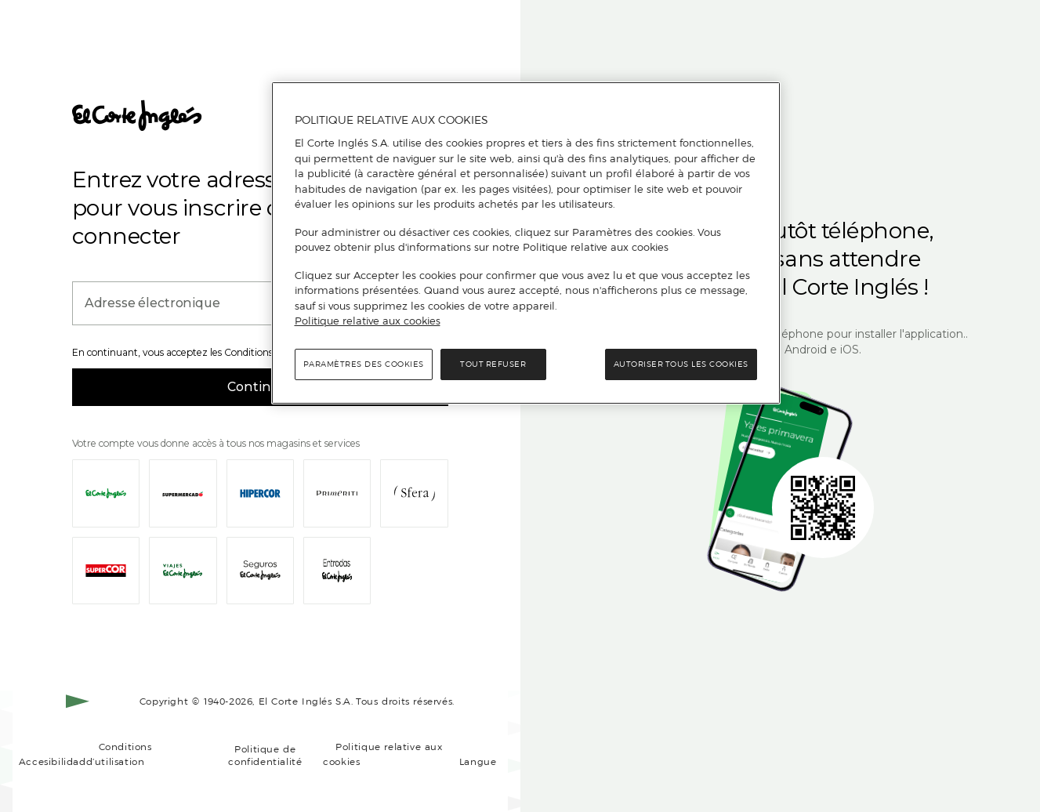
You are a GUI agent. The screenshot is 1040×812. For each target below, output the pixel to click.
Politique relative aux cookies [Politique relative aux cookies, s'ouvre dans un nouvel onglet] (367, 320)
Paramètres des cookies (363, 364)
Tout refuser (493, 364)
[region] (526, 243)
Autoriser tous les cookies (681, 364)
